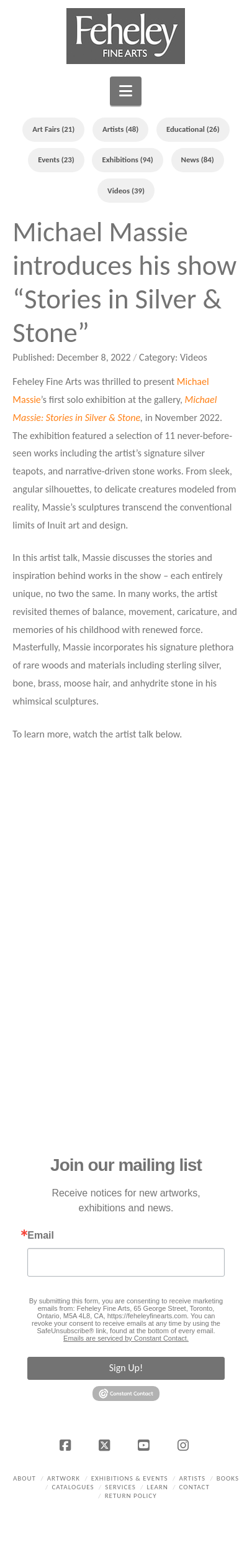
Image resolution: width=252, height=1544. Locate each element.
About (24, 1478)
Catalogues (73, 1487)
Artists (192, 1478)
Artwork (63, 1478)
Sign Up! (126, 1368)
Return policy (131, 1496)
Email (40, 1236)
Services (120, 1487)
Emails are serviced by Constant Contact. (126, 1338)
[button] (126, 91)
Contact (194, 1487)
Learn (157, 1487)
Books (228, 1478)
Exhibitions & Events (129, 1478)
